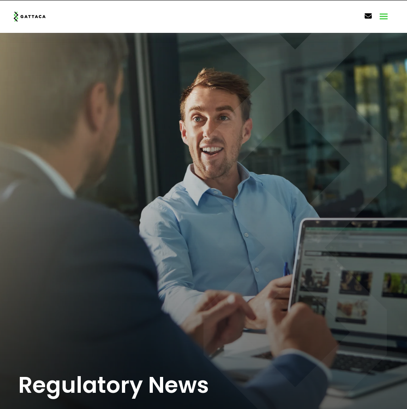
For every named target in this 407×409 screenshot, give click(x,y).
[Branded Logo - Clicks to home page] (38, 17)
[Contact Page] (368, 16)
